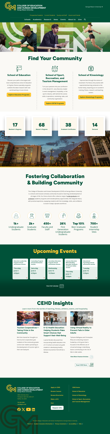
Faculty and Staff (62, 15)
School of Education (78, 391)
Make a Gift (55, 399)
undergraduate (72, 196)
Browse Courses (56, 391)
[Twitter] (23, 409)
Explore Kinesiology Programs (91, 97)
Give (80, 19)
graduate (31, 199)
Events (63, 19)
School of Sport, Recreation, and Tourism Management (81, 400)
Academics (37, 19)
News (56, 19)
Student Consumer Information (44, 424)
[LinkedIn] (33, 409)
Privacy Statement (61, 424)
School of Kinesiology (79, 395)
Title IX (30, 424)
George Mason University (94, 7)
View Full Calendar (55, 286)
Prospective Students (36, 15)
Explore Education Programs (18, 95)
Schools (27, 19)
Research (47, 19)
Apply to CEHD (55, 387)
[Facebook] (19, 409)
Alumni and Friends (74, 15)
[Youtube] (28, 410)
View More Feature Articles (82, 357)
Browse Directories (57, 395)
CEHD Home (76, 387)
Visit (52, 403)
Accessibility (73, 424)
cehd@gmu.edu (21, 404)
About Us (72, 19)
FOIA (81, 424)
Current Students (49, 15)
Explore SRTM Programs (55, 103)
